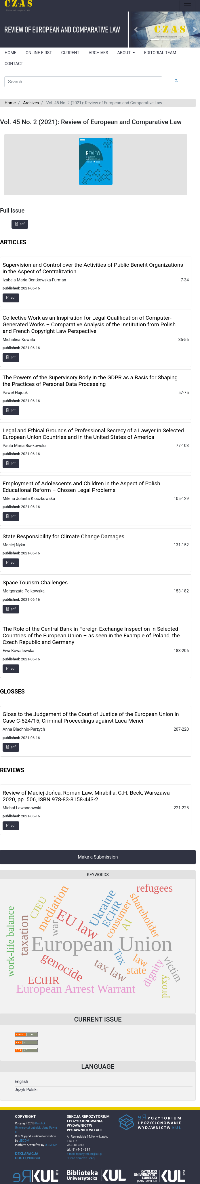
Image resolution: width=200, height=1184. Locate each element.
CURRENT (70, 52)
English (21, 1081)
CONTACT (14, 63)
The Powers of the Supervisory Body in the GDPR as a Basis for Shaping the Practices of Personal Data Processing (90, 380)
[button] (136, 30)
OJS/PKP (50, 1145)
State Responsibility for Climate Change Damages (63, 536)
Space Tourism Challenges (35, 582)
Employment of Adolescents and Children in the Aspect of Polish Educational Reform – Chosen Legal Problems (81, 486)
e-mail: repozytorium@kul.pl (84, 1153)
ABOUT (124, 52)
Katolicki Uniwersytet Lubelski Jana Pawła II (36, 1128)
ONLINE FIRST (39, 52)
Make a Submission (98, 857)
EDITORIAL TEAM (160, 52)
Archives (31, 103)
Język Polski (26, 1089)
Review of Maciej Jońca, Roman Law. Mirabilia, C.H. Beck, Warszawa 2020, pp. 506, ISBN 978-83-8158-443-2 (86, 796)
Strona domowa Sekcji (81, 1158)
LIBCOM (24, 1140)
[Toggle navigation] (187, 6)
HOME (10, 52)
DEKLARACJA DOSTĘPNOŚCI (27, 1155)
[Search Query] (83, 81)
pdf (19, 224)
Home (10, 103)
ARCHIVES (98, 52)
